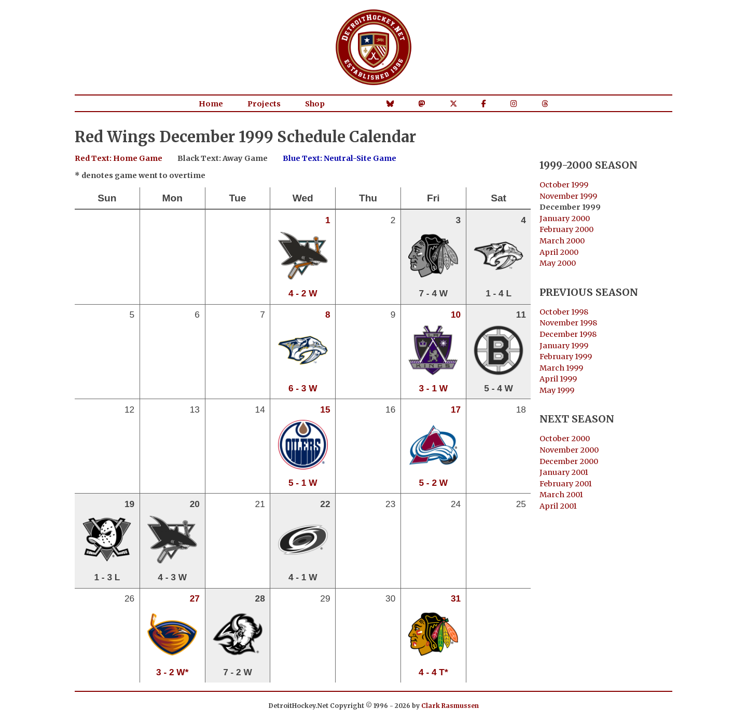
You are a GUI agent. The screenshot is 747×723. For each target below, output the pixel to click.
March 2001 (561, 494)
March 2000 (562, 240)
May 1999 (557, 390)
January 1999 (564, 345)
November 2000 (569, 450)
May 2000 (558, 263)
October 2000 (565, 438)
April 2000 (559, 252)
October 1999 (564, 184)
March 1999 (561, 368)
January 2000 (565, 218)
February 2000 (566, 229)
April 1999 (558, 379)
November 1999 (568, 196)
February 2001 (566, 483)
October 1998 (564, 312)
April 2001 (558, 506)
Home (211, 103)
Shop (315, 103)
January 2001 (564, 472)
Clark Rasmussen (450, 706)
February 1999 (566, 356)
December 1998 (568, 334)
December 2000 (569, 461)
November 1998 (568, 323)
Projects (264, 103)
